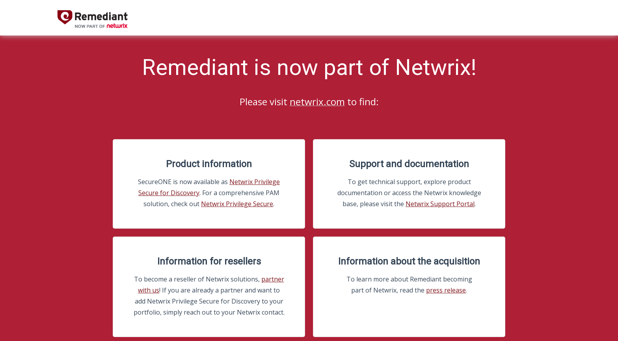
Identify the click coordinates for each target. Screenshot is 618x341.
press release (446, 290)
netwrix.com (317, 101)
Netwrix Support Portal (440, 203)
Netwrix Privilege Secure (237, 203)
